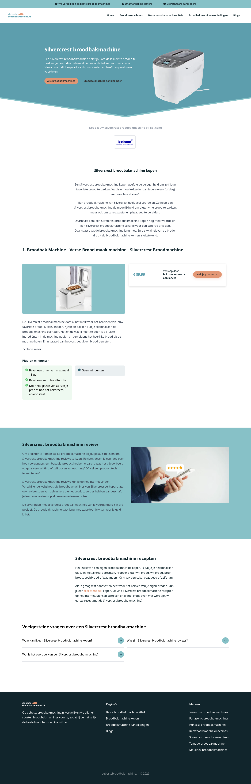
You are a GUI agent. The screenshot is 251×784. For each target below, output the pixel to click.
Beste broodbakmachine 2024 (125, 712)
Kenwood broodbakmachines (208, 731)
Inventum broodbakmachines (208, 712)
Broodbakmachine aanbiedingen (127, 725)
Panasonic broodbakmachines (209, 718)
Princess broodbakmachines (207, 725)
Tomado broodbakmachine (207, 743)
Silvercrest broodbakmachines (209, 737)
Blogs (109, 731)
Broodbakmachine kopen (122, 718)
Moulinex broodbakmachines (208, 750)
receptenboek (93, 591)
